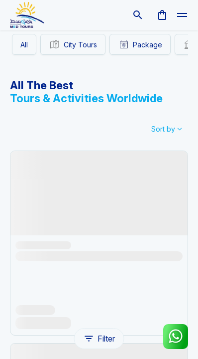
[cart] (162, 15)
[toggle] (182, 15)
